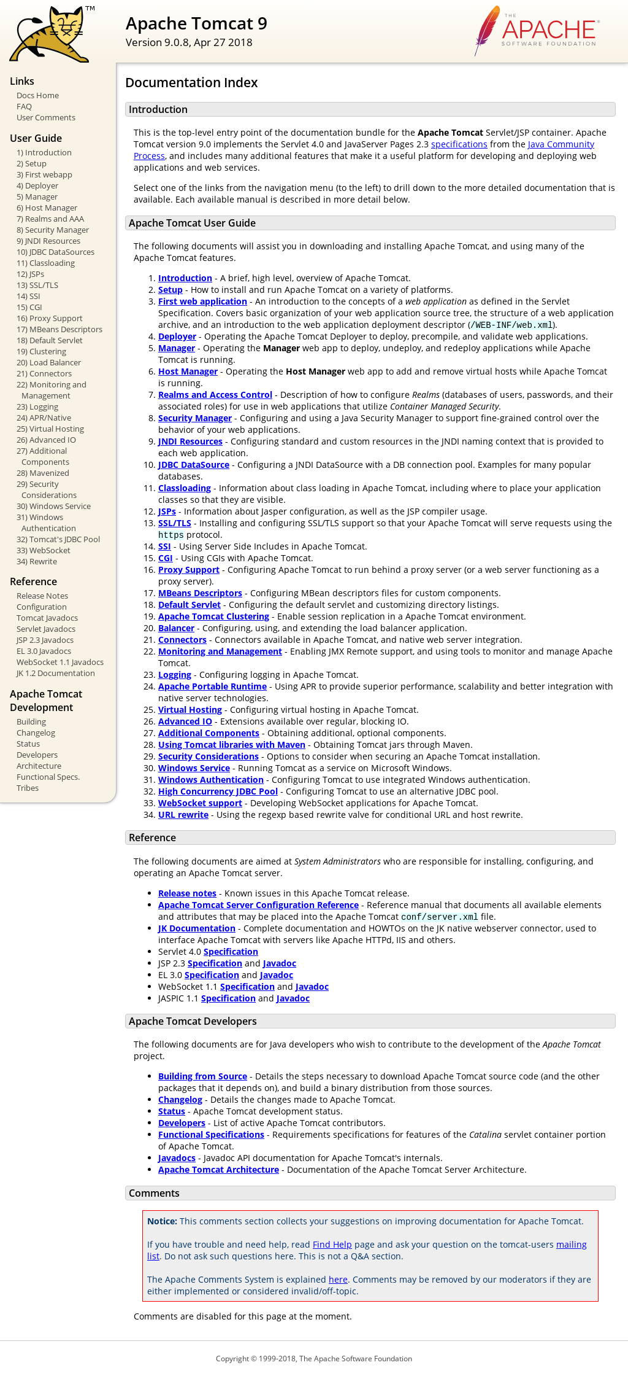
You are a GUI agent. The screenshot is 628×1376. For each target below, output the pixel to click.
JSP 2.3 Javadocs (45, 639)
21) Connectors (44, 373)
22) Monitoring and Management (51, 390)
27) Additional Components (43, 456)
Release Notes (42, 595)
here (338, 1279)
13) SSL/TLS (37, 284)
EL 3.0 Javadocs (44, 650)
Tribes (28, 787)
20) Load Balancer (49, 362)
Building (31, 721)
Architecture (39, 765)
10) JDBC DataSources (55, 251)
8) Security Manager (53, 229)
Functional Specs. (48, 776)
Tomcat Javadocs (47, 617)
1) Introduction (44, 152)
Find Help (332, 1244)
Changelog (36, 732)
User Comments (46, 117)
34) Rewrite (37, 561)
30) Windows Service (54, 505)
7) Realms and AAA (50, 218)
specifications (459, 144)
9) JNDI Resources (48, 240)
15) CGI (29, 307)
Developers (37, 754)
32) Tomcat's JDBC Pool (58, 539)
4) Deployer (37, 185)
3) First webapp (44, 174)
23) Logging (37, 406)
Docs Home (38, 95)
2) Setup (32, 163)
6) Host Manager (47, 207)
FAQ (24, 106)
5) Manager (37, 196)
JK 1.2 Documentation (56, 672)
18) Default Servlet (50, 340)
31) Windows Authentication (46, 522)
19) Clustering (41, 351)
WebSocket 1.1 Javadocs (60, 661)
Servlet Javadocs (46, 628)
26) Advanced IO (46, 439)
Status (28, 743)
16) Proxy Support (50, 318)
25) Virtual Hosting (50, 428)
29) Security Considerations (47, 489)
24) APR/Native (44, 417)
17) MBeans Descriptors (59, 329)
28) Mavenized (43, 472)
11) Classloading (46, 262)
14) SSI (28, 295)
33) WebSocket (44, 550)
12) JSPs (30, 273)
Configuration (42, 606)
